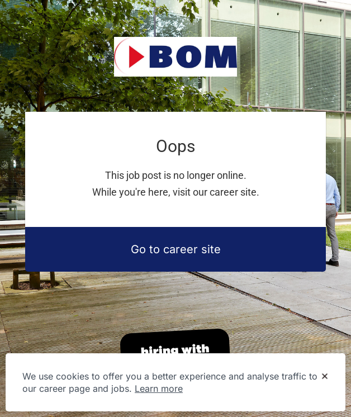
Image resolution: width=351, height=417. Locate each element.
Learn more (159, 388)
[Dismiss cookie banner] (325, 376)
